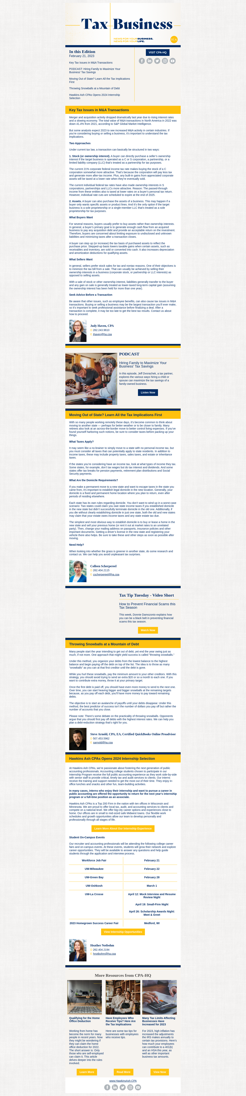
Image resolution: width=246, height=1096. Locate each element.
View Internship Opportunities (123, 931)
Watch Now (148, 630)
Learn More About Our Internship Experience (123, 828)
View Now (159, 1072)
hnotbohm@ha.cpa (104, 953)
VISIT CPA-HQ (158, 52)
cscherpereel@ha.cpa (106, 574)
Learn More (87, 1072)
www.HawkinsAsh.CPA (123, 1080)
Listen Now (148, 392)
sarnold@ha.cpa (103, 742)
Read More (123, 1072)
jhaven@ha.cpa (102, 334)
